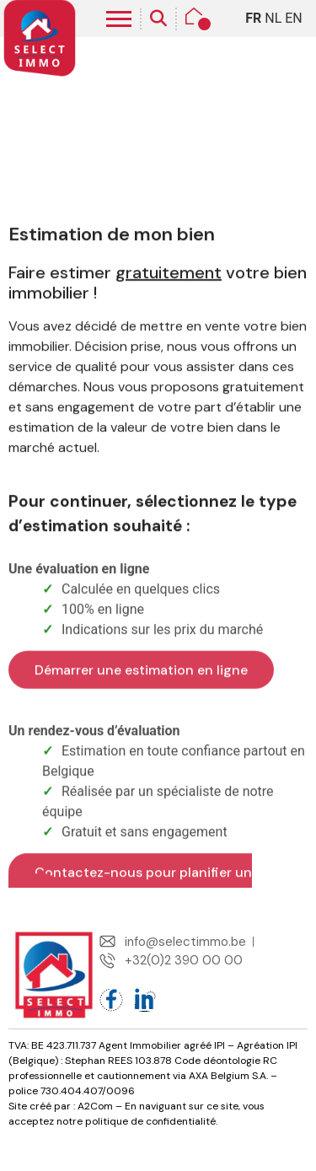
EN (294, 18)
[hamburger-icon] (118, 19)
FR (253, 18)
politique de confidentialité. (151, 1121)
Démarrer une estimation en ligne (141, 763)
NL (273, 18)
